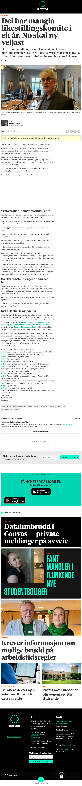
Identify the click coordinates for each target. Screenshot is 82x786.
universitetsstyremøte (10, 409)
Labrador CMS (65, 749)
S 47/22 (4, 388)
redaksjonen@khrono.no (65, 721)
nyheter (5, 406)
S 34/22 (4, 352)
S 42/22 (4, 374)
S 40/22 (4, 366)
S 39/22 (4, 364)
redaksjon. (35, 735)
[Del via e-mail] (78, 131)
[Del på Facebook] (67, 131)
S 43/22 (4, 376)
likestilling (60, 406)
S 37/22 (4, 359)
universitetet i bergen (18, 406)
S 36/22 (4, 357)
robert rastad (49, 406)
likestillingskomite (35, 406)
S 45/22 (4, 383)
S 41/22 (4, 371)
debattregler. (35, 737)
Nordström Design (68, 745)
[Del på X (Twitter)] (71, 131)
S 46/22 (4, 386)
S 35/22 (4, 354)
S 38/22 (4, 361)
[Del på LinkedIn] (75, 131)
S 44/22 (4, 381)
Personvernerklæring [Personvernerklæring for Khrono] (14, 737)
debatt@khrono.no (63, 723)
